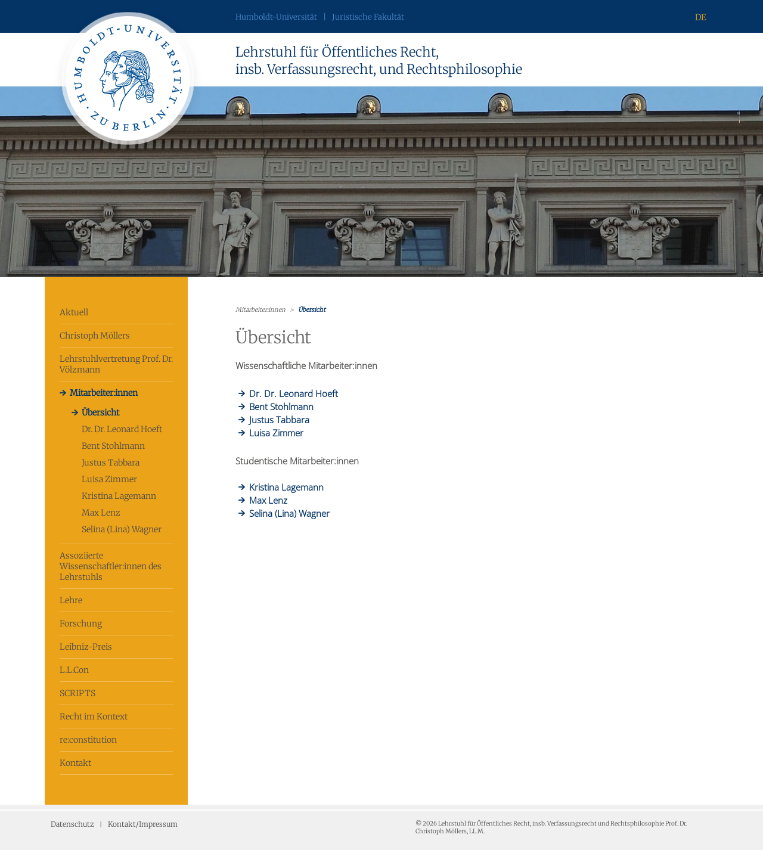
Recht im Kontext (94, 716)
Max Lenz (101, 512)
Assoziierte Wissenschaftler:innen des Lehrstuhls (111, 566)
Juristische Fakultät (368, 17)
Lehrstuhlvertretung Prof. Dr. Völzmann (116, 364)
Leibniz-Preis (86, 646)
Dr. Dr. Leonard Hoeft (122, 429)
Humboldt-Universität (276, 17)
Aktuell (74, 312)
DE (700, 17)
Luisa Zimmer (109, 479)
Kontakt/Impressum (143, 824)
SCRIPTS (77, 693)
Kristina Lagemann (119, 496)
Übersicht (100, 412)
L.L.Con (74, 670)
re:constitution (88, 739)
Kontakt (75, 763)
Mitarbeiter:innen (104, 392)
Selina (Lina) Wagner (122, 529)
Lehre (71, 600)
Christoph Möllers (95, 335)
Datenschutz (72, 824)
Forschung (81, 623)
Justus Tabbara (110, 462)
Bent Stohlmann (113, 445)
